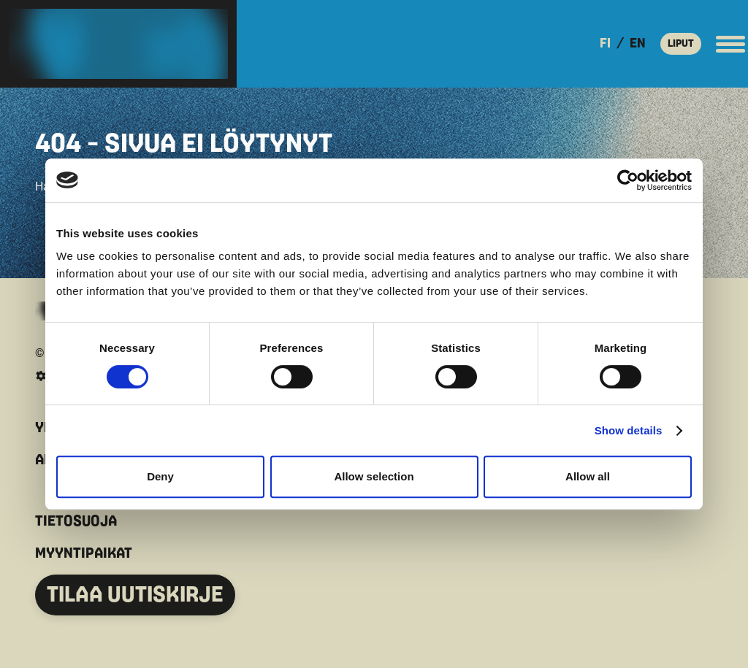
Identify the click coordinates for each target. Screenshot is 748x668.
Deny (160, 476)
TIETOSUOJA (76, 521)
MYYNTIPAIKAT (83, 553)
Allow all (587, 476)
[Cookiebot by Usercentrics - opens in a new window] (628, 180)
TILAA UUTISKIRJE (135, 595)
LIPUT (681, 43)
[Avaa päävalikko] (730, 43)
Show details (629, 430)
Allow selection (373, 476)
